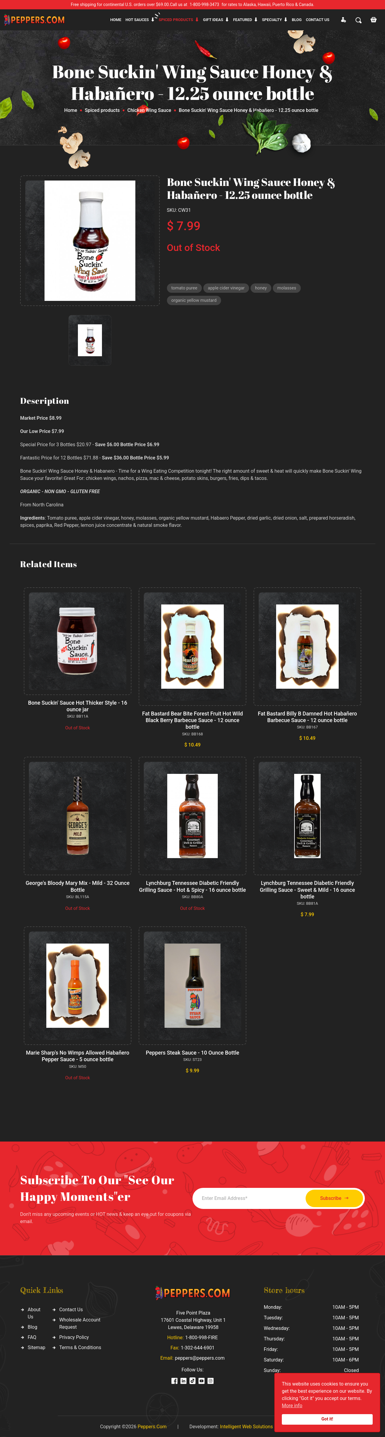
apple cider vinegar (228, 288)
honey (263, 288)
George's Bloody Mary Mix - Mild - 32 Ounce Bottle (77, 885)
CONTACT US (317, 19)
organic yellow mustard (194, 301)
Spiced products (176, 19)
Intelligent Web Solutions (246, 1426)
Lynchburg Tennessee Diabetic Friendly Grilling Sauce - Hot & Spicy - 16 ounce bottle (192, 888)
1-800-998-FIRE (201, 1337)
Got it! (327, 1419)
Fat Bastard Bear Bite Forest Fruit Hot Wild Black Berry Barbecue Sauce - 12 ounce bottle (192, 720)
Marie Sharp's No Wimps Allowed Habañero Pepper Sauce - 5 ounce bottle (77, 1055)
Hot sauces (137, 19)
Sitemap (36, 1346)
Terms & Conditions (80, 1346)
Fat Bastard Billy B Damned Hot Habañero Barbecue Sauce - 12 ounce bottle (307, 716)
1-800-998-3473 (204, 4)
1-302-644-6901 (197, 1347)
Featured (242, 19)
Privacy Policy (74, 1336)
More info (292, 1405)
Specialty (272, 19)
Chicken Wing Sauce (149, 110)
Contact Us (71, 1309)
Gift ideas (213, 19)
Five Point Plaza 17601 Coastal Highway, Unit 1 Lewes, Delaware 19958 (193, 1319)
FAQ (32, 1336)
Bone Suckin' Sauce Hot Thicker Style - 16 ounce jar (77, 706)
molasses (289, 288)
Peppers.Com (151, 1426)
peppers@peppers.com (200, 1357)
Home (115, 19)
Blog (297, 19)
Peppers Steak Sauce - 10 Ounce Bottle (192, 1052)
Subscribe (331, 1197)
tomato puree (184, 288)
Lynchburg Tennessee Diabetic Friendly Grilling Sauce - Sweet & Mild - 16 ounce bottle (307, 888)
